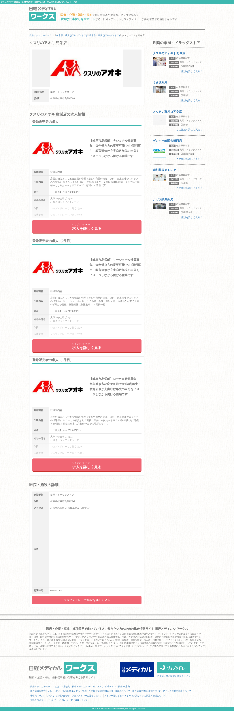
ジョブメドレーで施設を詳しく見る (86, 600)
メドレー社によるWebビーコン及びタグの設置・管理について (135, 695)
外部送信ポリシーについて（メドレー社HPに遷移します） (59, 700)
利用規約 (65, 686)
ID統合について (122, 691)
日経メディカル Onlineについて (87, 686)
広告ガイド (110, 686)
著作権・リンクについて (42, 695)
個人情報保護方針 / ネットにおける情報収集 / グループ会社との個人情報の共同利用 (71, 691)
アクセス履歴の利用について (177, 691)
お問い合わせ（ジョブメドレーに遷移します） (79, 695)
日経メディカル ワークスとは (44, 686)
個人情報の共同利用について (146, 691)
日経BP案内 (124, 686)
